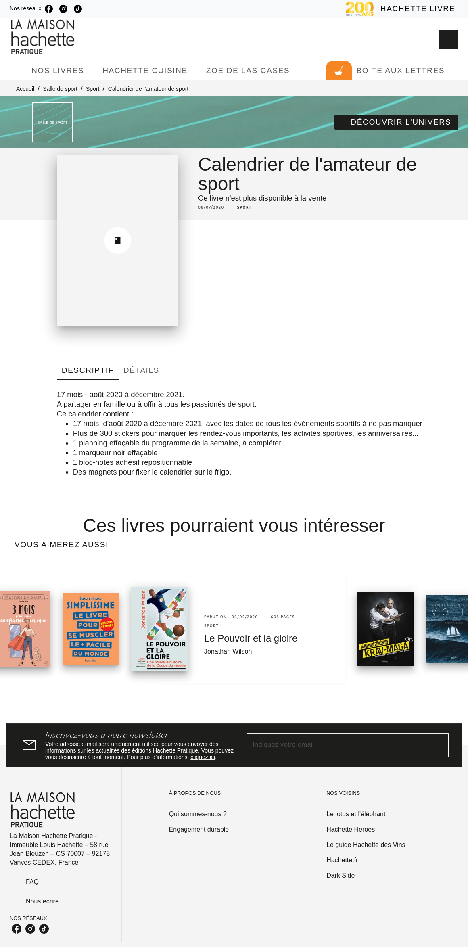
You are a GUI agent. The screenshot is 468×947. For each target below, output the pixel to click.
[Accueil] (43, 37)
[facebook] (49, 9)
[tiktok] (78, 9)
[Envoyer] (439, 745)
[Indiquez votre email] (337, 745)
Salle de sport (60, 89)
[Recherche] (448, 39)
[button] (396, 122)
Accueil (25, 89)
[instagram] (63, 9)
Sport (92, 89)
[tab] (18, 70)
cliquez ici (202, 757)
